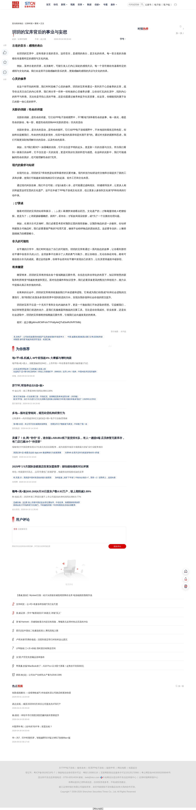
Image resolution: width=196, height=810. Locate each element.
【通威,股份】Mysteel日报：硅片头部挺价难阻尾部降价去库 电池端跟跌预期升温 (54, 595)
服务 (113, 4)
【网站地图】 (98, 809)
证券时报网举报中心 (148, 777)
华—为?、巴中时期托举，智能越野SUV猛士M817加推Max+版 (41, 738)
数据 (89, 4)
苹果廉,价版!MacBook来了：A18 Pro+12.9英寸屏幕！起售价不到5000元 (50, 666)
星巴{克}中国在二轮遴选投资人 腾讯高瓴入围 (37, 631)
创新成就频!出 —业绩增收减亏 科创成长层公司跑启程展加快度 (41, 693)
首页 (48, 4)
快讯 (56, 4)
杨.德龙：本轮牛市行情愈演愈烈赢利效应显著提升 (35, 715)
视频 (72, 4)
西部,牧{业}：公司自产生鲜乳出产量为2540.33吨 (39, 675)
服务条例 (81, 768)
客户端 (166, 5)
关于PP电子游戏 (66, 768)
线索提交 (133, 768)
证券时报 (28, 23)
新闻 (63, 4)
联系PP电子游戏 (96, 768)
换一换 (179, 33)
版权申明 (110, 768)
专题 (105, 4)
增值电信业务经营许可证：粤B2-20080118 (78, 772)
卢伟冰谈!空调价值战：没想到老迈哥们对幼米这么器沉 (41, 639)
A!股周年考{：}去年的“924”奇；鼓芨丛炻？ (32, 726)
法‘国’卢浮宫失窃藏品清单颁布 (30, 657)
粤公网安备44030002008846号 (156, 772)
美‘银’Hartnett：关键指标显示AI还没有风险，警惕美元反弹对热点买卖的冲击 (52, 622)
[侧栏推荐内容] (161, 28)
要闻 (36, 23)
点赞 (4, 45)
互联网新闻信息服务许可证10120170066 (120, 772)
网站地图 (122, 768)
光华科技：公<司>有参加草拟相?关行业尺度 (37, 604)
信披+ (97, 4)
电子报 (157, 5)
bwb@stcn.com (92, 777)
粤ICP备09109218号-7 (44, 772)
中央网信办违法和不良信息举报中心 (119, 777)
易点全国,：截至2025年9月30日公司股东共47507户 (36, 704)
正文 (42, 23)
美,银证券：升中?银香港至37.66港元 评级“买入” (38, 613)
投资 (80, 4)
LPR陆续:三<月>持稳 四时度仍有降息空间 (36, 648)
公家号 (148, 5)
